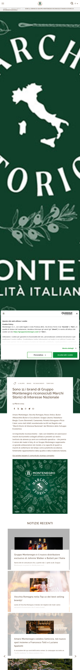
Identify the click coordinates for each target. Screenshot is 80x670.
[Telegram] (29, 408)
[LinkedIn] (22, 408)
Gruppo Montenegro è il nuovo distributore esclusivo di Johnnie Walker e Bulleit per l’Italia (39, 556)
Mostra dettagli (68, 348)
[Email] (33, 408)
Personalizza (40, 355)
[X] (18, 408)
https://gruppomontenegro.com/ (26, 332)
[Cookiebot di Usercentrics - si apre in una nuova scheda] (63, 313)
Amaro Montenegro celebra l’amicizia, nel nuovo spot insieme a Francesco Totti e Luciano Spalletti (40, 642)
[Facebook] (14, 408)
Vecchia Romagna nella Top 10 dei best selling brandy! (39, 599)
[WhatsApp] (25, 408)
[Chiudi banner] (77, 313)
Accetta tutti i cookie (65, 355)
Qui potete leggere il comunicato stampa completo (33, 456)
